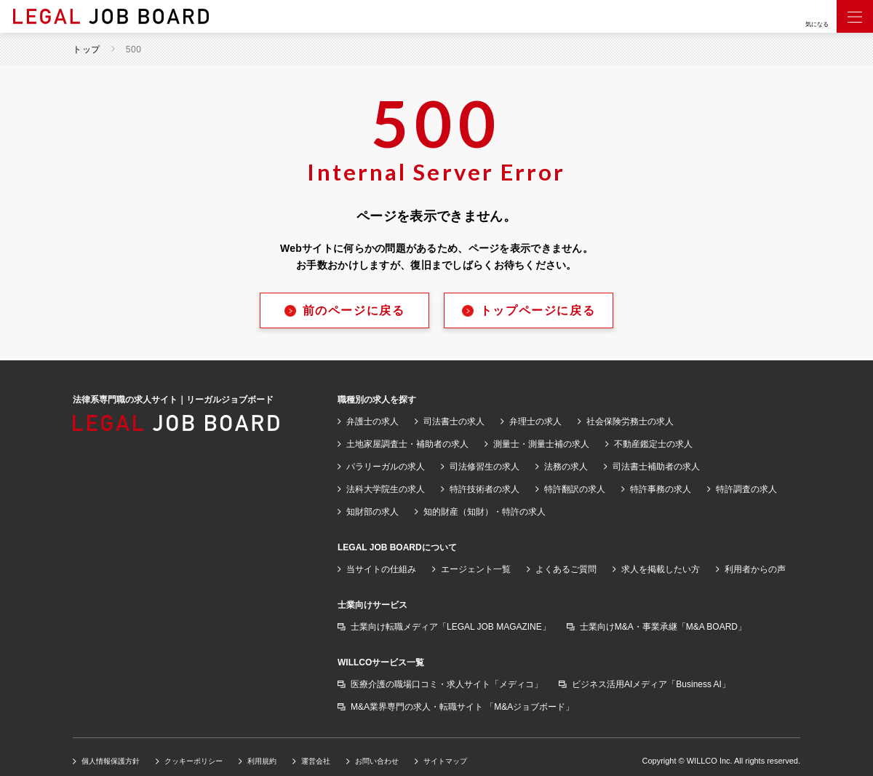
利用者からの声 (755, 569)
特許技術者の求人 (484, 489)
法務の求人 (566, 467)
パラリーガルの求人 (385, 467)
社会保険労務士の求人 (630, 421)
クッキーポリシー (193, 761)
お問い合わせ (377, 761)
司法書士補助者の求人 (656, 467)
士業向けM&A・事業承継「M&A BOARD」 (663, 627)
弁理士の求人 (535, 421)
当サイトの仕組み (381, 569)
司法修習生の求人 (484, 467)
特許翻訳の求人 (574, 489)
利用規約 (261, 761)
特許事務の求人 (660, 489)
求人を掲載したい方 (660, 569)
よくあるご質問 (566, 569)
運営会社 (315, 761)
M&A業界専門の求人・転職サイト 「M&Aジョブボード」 (462, 707)
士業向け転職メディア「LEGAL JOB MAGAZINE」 (451, 627)
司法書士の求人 (454, 421)
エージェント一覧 (476, 569)
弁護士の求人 (372, 421)
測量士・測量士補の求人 (541, 444)
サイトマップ (445, 761)
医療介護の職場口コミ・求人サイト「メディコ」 (447, 684)
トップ (86, 49)
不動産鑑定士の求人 (653, 444)
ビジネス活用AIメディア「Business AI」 (651, 684)
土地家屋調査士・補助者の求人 (407, 444)
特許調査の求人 (746, 489)
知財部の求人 (372, 512)
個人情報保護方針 (110, 761)
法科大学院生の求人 (385, 489)
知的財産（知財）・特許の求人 (484, 512)
